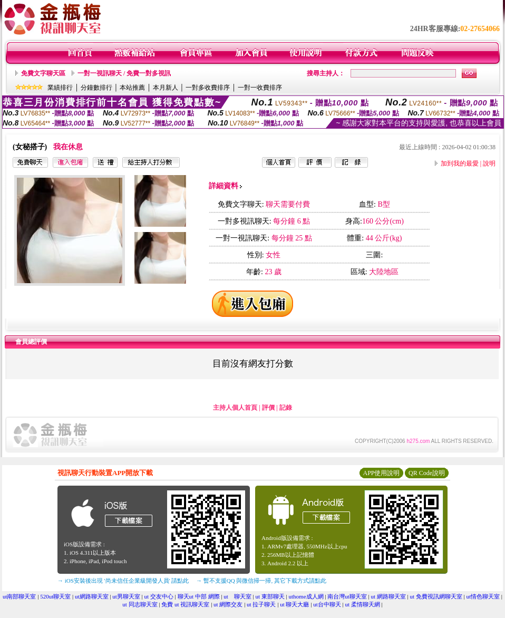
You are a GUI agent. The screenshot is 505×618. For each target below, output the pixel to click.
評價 (268, 407)
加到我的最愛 (460, 163)
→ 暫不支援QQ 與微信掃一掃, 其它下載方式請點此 (261, 580)
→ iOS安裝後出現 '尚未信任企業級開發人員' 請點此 (123, 580)
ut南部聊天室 (19, 596)
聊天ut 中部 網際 (199, 596)
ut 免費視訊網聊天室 (436, 596)
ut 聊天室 (237, 596)
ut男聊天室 (126, 596)
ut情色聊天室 (483, 596)
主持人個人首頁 (235, 407)
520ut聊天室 (55, 596)
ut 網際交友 (227, 604)
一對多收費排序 (208, 87)
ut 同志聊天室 (139, 604)
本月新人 (165, 87)
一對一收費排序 (260, 87)
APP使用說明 (381, 473)
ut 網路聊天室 (388, 596)
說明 (489, 163)
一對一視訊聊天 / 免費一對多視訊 (124, 73)
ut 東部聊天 (270, 596)
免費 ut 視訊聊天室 (185, 604)
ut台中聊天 (327, 604)
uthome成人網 (306, 596)
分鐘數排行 (96, 87)
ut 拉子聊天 (261, 604)
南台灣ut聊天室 (347, 596)
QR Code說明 (427, 473)
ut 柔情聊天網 (362, 604)
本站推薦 (132, 87)
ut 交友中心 (158, 596)
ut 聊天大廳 (294, 604)
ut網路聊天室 (92, 596)
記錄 (285, 407)
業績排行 (60, 87)
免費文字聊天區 (43, 73)
